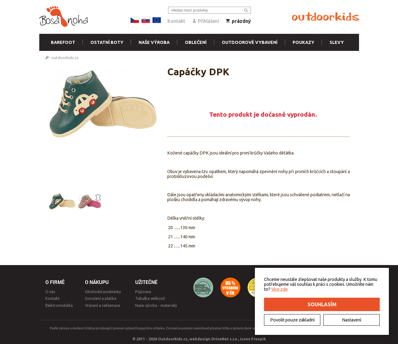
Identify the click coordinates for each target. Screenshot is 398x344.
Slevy (336, 42)
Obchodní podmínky (103, 291)
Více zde (279, 289)
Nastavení (351, 319)
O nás (50, 291)
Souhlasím (322, 304)
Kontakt (176, 21)
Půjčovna (143, 291)
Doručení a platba (100, 298)
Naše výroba (154, 42)
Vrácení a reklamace (102, 305)
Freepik (258, 339)
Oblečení (195, 42)
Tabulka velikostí (150, 298)
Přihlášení (205, 21)
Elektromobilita (59, 305)
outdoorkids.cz (65, 57)
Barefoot (63, 42)
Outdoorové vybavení (249, 42)
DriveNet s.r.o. (224, 339)
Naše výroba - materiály (156, 305)
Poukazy (303, 42)
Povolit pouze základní (292, 319)
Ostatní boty (106, 42)
